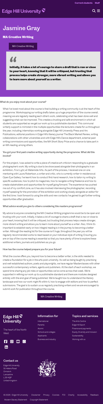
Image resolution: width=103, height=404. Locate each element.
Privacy (46, 395)
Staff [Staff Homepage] (97, 3)
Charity (71, 395)
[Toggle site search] (94, 11)
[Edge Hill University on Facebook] (6, 343)
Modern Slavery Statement (15, 399)
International (43, 321)
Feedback (94, 395)
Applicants (42, 335)
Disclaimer (35, 395)
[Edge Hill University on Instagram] (12, 343)
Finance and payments (81, 328)
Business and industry (47, 339)
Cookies (55, 395)
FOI (63, 395)
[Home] (23, 11)
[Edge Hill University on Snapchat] (24, 343)
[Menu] (98, 11)
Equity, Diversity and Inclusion (84, 332)
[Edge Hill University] (12, 323)
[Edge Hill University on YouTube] (18, 343)
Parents (41, 325)
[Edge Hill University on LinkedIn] (6, 348)
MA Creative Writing (23, 46)
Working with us (78, 339)
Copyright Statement (39, 399)
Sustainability (77, 335)
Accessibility (82, 395)
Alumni (40, 328)
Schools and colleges (46, 332)
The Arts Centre (79, 321)
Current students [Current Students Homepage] (84, 3)
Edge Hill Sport (78, 325)
